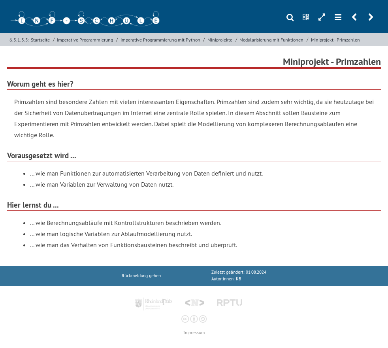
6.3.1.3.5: (19, 40)
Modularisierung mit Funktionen (271, 40)
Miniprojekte (219, 40)
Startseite (40, 40)
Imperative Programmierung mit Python (160, 40)
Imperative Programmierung (85, 40)
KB (238, 279)
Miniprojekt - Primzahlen (335, 40)
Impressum (194, 332)
